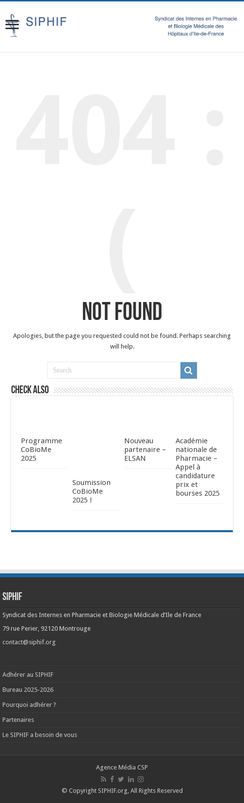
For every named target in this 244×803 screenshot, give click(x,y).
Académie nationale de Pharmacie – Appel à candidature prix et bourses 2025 (198, 467)
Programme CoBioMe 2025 (41, 449)
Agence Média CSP (122, 767)
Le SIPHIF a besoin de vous (39, 734)
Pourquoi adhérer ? (29, 704)
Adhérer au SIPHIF (27, 674)
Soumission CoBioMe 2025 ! (91, 491)
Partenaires (18, 719)
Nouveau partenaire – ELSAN (145, 449)
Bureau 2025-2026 (27, 689)
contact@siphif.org (29, 642)
